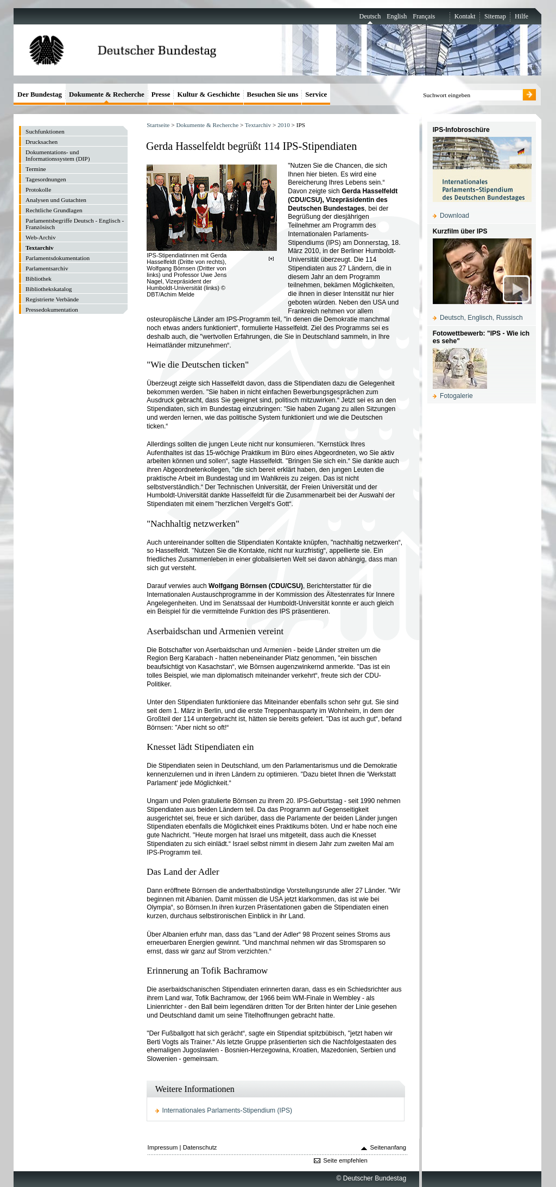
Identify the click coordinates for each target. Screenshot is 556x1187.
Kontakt (465, 16)
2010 (283, 125)
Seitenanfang (388, 1147)
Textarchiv (258, 125)
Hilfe (521, 16)
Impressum (163, 1147)
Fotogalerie (456, 396)
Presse (160, 94)
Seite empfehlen (345, 1160)
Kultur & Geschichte (208, 94)
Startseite (158, 125)
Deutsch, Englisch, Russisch (481, 317)
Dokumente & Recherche (207, 125)
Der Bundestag (39, 94)
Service (316, 94)
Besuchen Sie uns (273, 94)
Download (454, 215)
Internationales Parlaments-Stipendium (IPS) (227, 1110)
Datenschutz (200, 1147)
